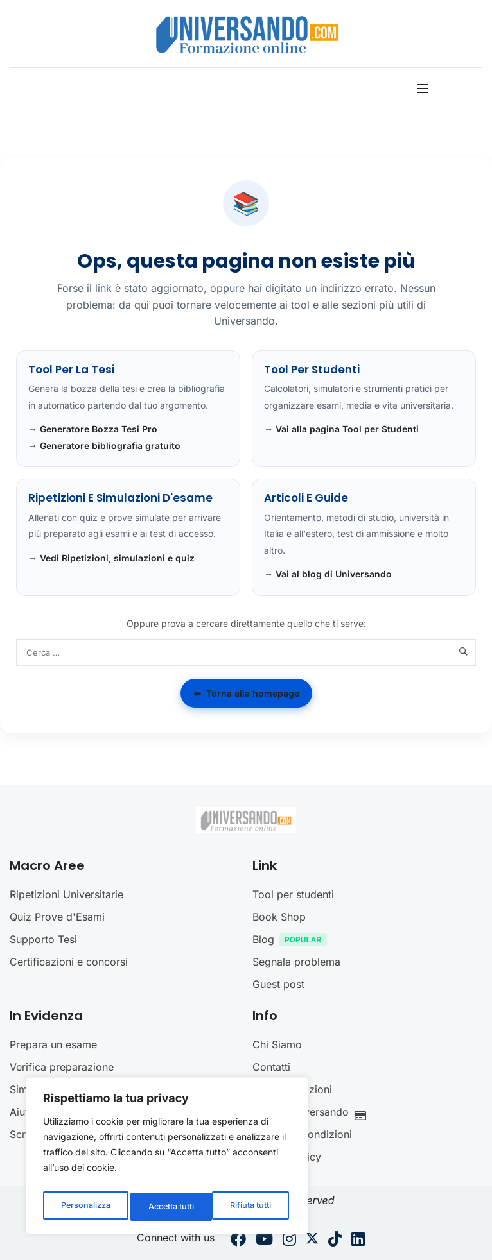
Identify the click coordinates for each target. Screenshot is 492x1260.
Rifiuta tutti (167, 1206)
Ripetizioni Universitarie (66, 894)
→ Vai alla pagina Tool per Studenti (341, 428)
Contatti (271, 1066)
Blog (292, 941)
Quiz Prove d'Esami (57, 916)
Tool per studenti (293, 894)
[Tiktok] (335, 1240)
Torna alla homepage (246, 693)
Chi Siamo (277, 1044)
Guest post (278, 984)
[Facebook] (238, 1240)
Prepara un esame (53, 1044)
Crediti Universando (312, 1113)
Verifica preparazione (62, 1066)
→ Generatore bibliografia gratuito (104, 445)
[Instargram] (289, 1240)
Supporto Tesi (43, 939)
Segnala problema (296, 961)
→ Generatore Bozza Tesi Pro (92, 428)
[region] (167, 1159)
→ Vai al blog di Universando (328, 573)
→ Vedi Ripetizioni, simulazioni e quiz (111, 557)
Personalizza (84, 1206)
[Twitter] (312, 1240)
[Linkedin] (358, 1240)
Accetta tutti (250, 1206)
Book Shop (279, 916)
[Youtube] (264, 1240)
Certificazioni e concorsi (69, 961)
